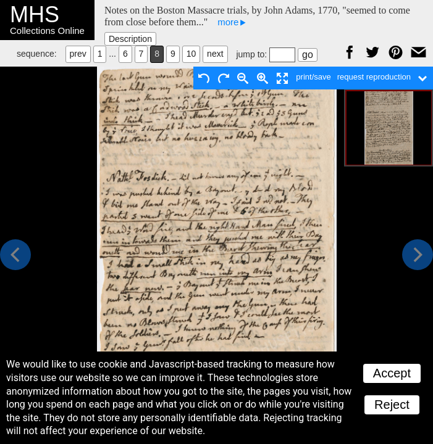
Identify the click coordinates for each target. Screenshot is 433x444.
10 (191, 54)
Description (130, 39)
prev (78, 54)
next (215, 54)
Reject (392, 404)
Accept (392, 373)
